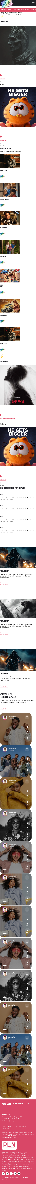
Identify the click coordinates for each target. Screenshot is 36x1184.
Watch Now (4, 583)
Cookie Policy (6, 1128)
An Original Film (3, 140)
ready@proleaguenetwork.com (14, 1121)
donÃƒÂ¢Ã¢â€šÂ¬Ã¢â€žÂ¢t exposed (7, 418)
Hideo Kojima (2, 79)
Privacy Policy (6, 1126)
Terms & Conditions (22, 1126)
